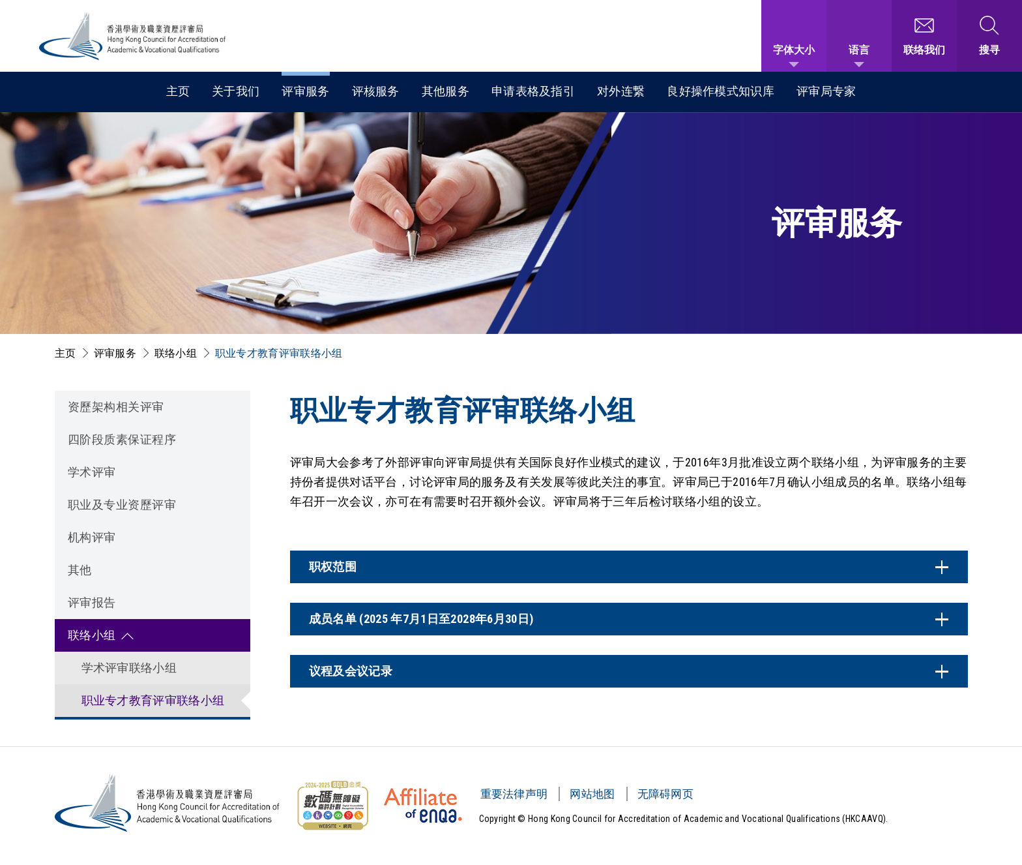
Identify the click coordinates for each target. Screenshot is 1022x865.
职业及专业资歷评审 (122, 504)
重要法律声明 (514, 793)
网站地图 (592, 793)
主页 (178, 91)
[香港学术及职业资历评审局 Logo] (133, 36)
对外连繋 (621, 91)
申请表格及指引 (533, 91)
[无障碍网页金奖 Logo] (332, 805)
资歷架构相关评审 (116, 407)
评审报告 (92, 602)
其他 (80, 570)
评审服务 (305, 91)
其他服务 (445, 91)
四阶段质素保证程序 (122, 439)
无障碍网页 (665, 793)
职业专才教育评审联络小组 (279, 353)
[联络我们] (924, 36)
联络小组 (175, 353)
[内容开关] (629, 567)
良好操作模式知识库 (720, 91)
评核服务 (376, 91)
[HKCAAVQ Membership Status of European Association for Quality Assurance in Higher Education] (423, 805)
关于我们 (235, 91)
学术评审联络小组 (129, 668)
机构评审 (92, 537)
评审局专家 (826, 91)
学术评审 (92, 472)
